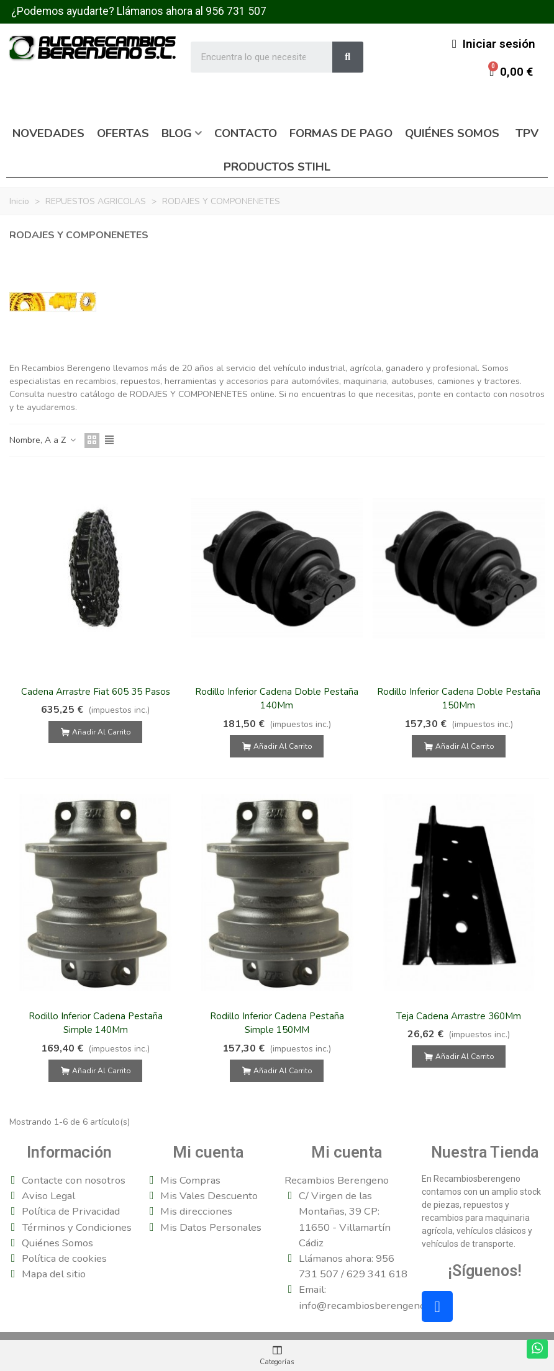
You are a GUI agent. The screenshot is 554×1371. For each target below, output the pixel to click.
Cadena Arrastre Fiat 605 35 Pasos (95, 692)
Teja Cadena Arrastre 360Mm (458, 1016)
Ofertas (123, 133)
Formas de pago (341, 133)
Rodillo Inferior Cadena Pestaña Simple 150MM (277, 1023)
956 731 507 (236, 11)
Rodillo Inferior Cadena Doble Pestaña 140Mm (276, 699)
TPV (526, 133)
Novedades (48, 133)
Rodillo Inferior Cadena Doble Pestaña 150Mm (458, 699)
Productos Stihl (277, 167)
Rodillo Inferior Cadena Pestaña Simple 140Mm (96, 1023)
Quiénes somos (452, 133)
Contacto (245, 133)
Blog (176, 133)
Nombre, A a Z (43, 440)
